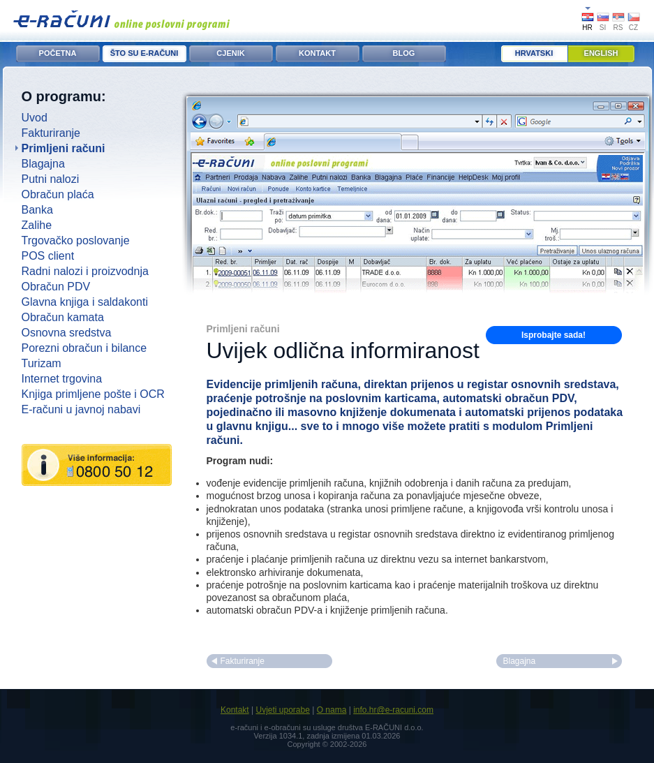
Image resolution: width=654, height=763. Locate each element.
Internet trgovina (62, 379)
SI (603, 27)
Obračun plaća (58, 194)
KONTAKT (317, 53)
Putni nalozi (51, 179)
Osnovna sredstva (67, 333)
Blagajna (43, 164)
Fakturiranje (51, 133)
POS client (48, 256)
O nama (332, 710)
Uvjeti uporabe (282, 710)
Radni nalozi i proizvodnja (85, 271)
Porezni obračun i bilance (84, 348)
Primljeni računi (63, 148)
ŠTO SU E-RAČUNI (144, 53)
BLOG (404, 53)
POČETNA (58, 53)
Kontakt (235, 710)
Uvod (34, 118)
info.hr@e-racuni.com (393, 710)
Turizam (41, 363)
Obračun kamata (63, 317)
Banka (37, 210)
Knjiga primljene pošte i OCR (93, 394)
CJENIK (230, 53)
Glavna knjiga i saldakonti (85, 302)
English (601, 53)
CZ (633, 27)
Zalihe (37, 225)
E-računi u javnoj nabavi (81, 409)
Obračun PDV (56, 286)
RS (618, 27)
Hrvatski (534, 53)
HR (587, 27)
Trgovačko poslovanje (76, 240)
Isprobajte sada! (553, 335)
